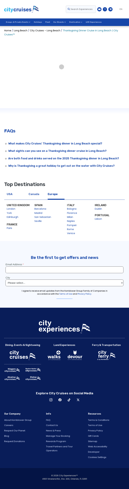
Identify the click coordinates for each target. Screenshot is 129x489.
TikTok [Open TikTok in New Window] (69, 399)
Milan (70, 217)
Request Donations (14, 441)
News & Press (53, 430)
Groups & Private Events (18, 22)
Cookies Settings (97, 457)
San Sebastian (42, 217)
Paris (9, 228)
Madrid (38, 213)
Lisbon (98, 219)
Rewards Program (56, 441)
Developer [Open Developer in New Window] (94, 451)
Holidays (38, 22)
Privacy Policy (95, 430)
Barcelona (40, 208)
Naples (71, 221)
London (11, 208)
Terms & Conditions (98, 420)
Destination (75, 22)
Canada (34, 194)
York (9, 213)
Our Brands (59, 22)
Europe (53, 194)
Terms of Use (95, 425)
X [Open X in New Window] (78, 399)
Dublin (98, 208)
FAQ (48, 420)
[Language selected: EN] (119, 9)
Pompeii (71, 225)
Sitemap (92, 441)
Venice (71, 233)
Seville (38, 221)
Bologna (71, 208)
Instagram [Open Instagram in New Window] (50, 399)
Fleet (47, 22)
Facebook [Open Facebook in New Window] (59, 399)
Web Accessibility (97, 446)
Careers (8, 425)
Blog (6, 436)
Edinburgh (12, 217)
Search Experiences (80, 9)
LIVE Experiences (93, 22)
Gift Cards (93, 436)
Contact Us (52, 425)
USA (9, 194)
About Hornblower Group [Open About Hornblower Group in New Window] (18, 420)
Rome (70, 229)
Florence (72, 213)
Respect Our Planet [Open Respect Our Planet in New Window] (14, 430)
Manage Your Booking (58, 436)
